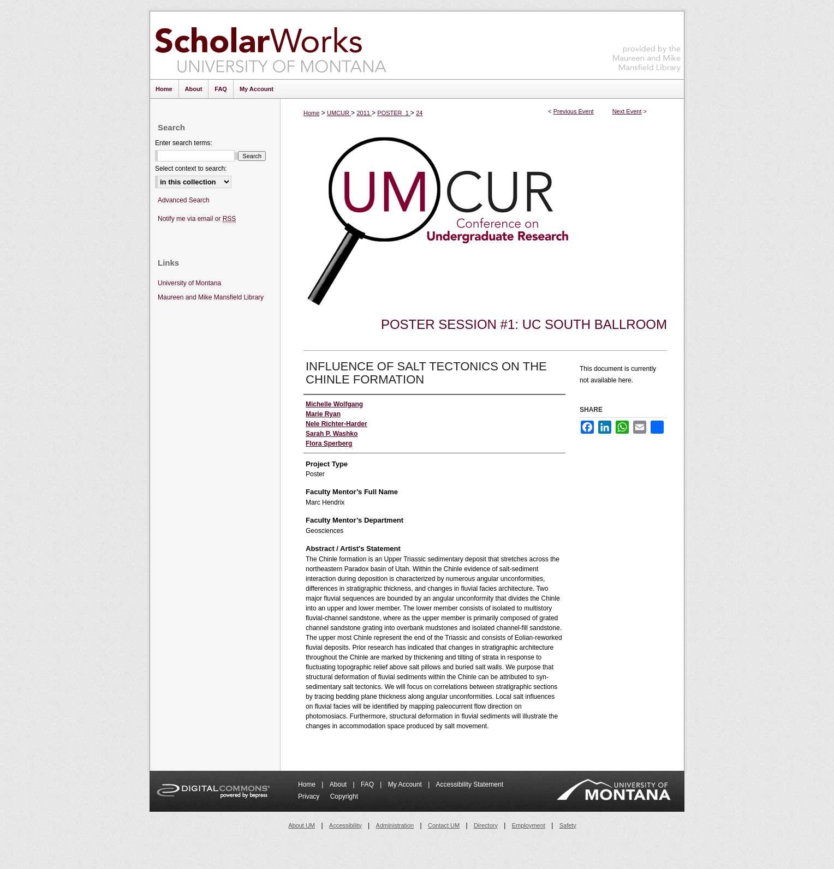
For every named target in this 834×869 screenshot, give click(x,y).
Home (311, 113)
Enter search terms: (183, 143)
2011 (364, 113)
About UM (301, 825)
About (339, 784)
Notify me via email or (197, 219)
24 (419, 113)
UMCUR (339, 113)
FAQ (368, 784)
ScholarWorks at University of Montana (270, 45)
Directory (486, 825)
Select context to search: (191, 168)
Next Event (627, 111)
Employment (528, 825)
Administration (395, 825)
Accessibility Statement (469, 784)
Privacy (309, 796)
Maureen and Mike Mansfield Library (647, 43)
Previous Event (573, 111)
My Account (406, 784)
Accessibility (345, 825)
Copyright (344, 796)
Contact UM (444, 825)
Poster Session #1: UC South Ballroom (524, 324)
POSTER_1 (393, 113)
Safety (567, 825)
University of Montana (189, 283)
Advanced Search (184, 200)
